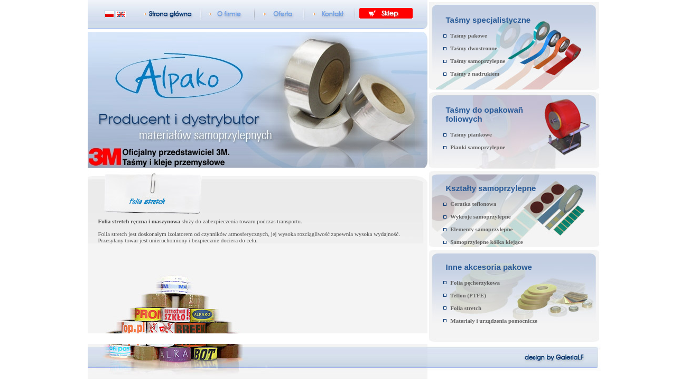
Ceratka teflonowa (473, 204)
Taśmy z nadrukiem (474, 73)
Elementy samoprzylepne (481, 229)
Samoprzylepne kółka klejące (486, 242)
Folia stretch (465, 308)
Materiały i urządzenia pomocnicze (493, 321)
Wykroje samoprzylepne (480, 216)
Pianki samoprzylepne (477, 147)
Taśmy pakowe (468, 35)
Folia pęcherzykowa (475, 282)
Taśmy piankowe (471, 134)
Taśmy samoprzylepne (477, 61)
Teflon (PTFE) (468, 295)
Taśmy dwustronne (473, 48)
